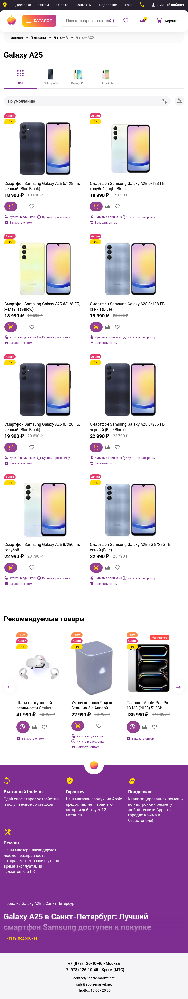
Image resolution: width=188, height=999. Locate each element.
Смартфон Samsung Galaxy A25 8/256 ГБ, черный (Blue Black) (154, 318)
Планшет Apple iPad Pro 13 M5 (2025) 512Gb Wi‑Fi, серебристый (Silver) (92, 610)
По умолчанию (21, 101)
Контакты (84, 4)
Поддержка (108, 4)
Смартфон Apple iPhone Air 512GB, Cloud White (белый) (147, 610)
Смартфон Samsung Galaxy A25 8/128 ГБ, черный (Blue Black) (93, 318)
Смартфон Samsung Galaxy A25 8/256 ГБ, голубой (32, 447)
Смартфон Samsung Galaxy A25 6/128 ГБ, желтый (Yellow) (154, 190)
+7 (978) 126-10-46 (85, 868)
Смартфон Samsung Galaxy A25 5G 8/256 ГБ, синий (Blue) (93, 447)
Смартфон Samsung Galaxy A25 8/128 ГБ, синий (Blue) (32, 318)
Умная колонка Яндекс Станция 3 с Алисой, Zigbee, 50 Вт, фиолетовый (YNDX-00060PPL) (37, 610)
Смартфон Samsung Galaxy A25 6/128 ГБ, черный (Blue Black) (32, 190)
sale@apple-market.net (94, 889)
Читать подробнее (20, 842)
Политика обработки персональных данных (94, 969)
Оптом (43, 4)
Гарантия (132, 4)
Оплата (62, 4)
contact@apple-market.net (94, 883)
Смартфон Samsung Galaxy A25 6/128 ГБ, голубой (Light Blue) (93, 190)
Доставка (23, 4)
